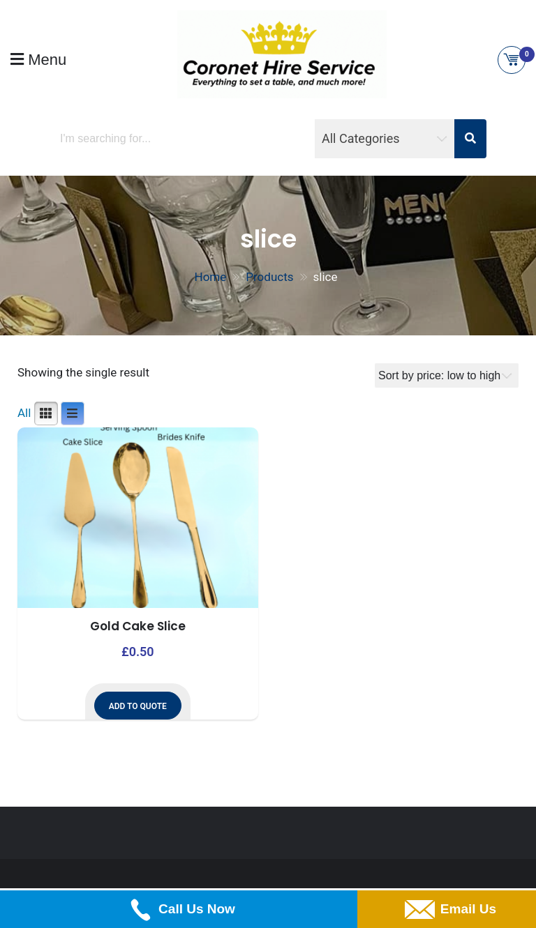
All (24, 413)
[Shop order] (447, 375)
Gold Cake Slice (138, 626)
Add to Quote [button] (138, 706)
